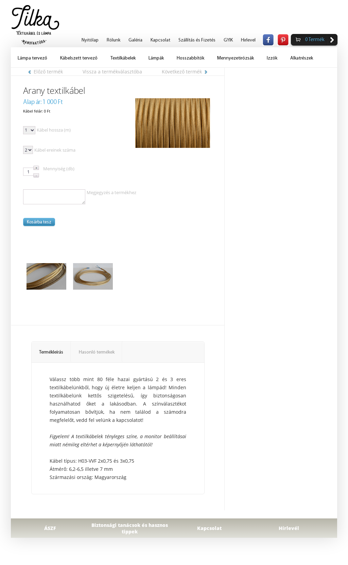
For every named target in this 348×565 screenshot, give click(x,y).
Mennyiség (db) (58, 169)
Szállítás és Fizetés (196, 40)
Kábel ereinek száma (54, 150)
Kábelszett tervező (79, 58)
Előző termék (45, 71)
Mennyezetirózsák (235, 58)
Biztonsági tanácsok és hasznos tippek (129, 528)
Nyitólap (90, 40)
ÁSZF (50, 528)
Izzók (272, 58)
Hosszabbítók (190, 58)
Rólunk (113, 40)
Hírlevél (289, 528)
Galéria (135, 40)
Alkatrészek (301, 58)
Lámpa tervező (32, 58)
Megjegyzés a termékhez (111, 192)
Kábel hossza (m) (54, 130)
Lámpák (156, 58)
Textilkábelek (123, 58)
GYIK (228, 40)
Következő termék (184, 71)
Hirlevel (248, 40)
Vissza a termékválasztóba (112, 71)
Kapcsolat (160, 40)
